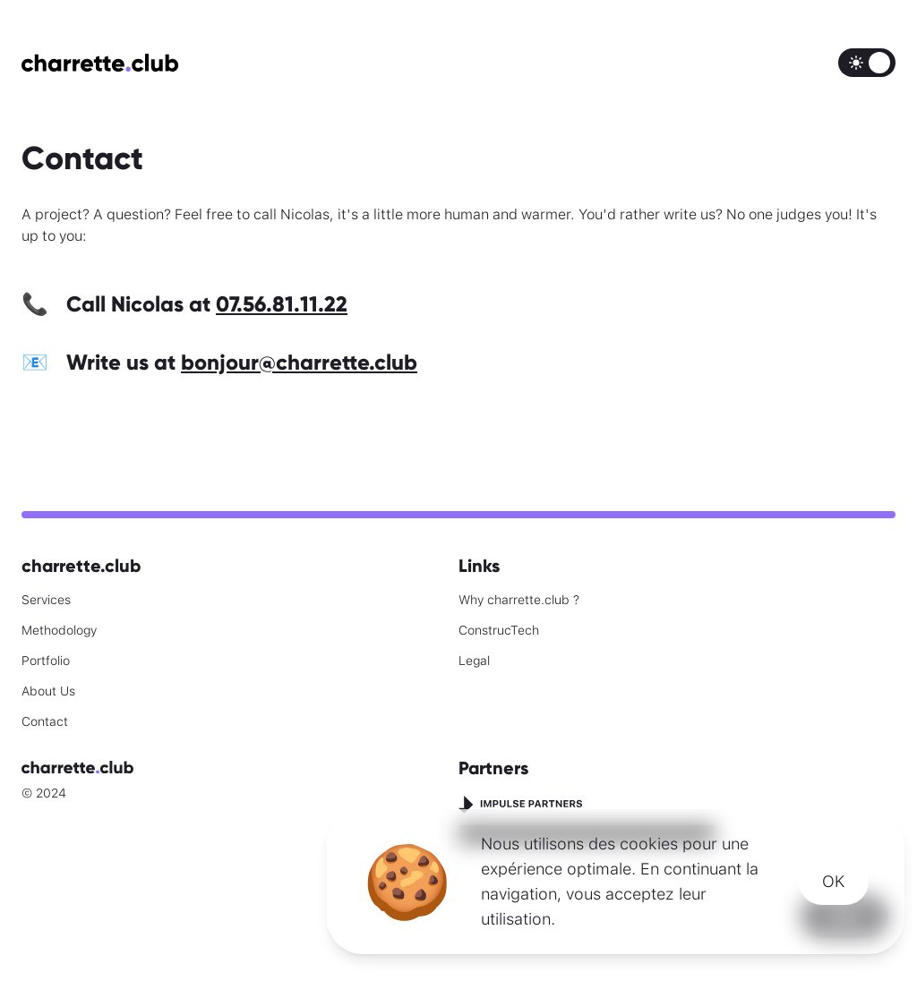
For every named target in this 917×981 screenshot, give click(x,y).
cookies (649, 843)
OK (833, 881)
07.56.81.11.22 (281, 304)
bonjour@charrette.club (299, 362)
